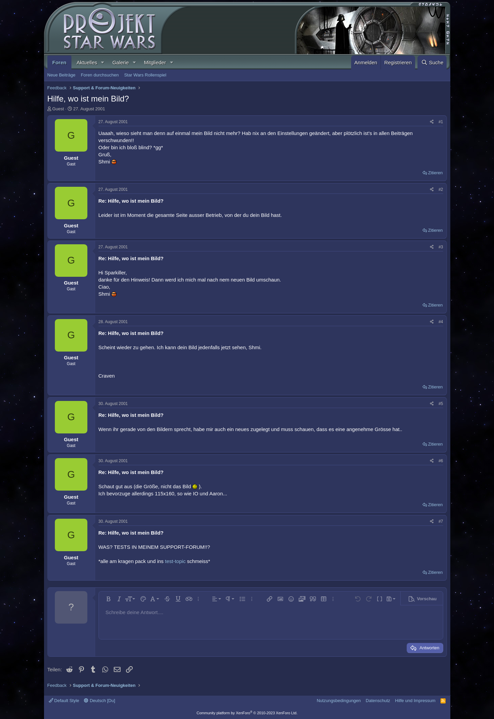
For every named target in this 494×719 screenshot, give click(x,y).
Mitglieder (155, 62)
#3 (440, 247)
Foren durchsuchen (100, 74)
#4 (440, 321)
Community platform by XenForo (247, 713)
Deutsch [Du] (99, 700)
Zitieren (435, 172)
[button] (102, 62)
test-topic (175, 561)
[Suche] (432, 62)
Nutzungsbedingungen (339, 700)
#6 (440, 460)
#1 (440, 121)
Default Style (64, 700)
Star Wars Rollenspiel (145, 74)
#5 (440, 403)
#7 (440, 521)
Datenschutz (378, 700)
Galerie (120, 62)
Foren (59, 62)
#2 (440, 189)
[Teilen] (432, 122)
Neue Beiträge (61, 74)
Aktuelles (87, 62)
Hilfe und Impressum (415, 700)
